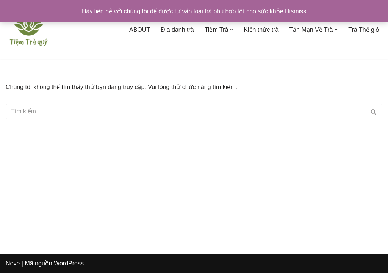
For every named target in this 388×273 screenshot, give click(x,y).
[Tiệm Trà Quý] (28, 29)
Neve (13, 263)
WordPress (69, 263)
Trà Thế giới (364, 30)
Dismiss (295, 11)
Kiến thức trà (261, 30)
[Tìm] (185, 111)
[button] (231, 29)
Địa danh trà (177, 30)
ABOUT (139, 30)
